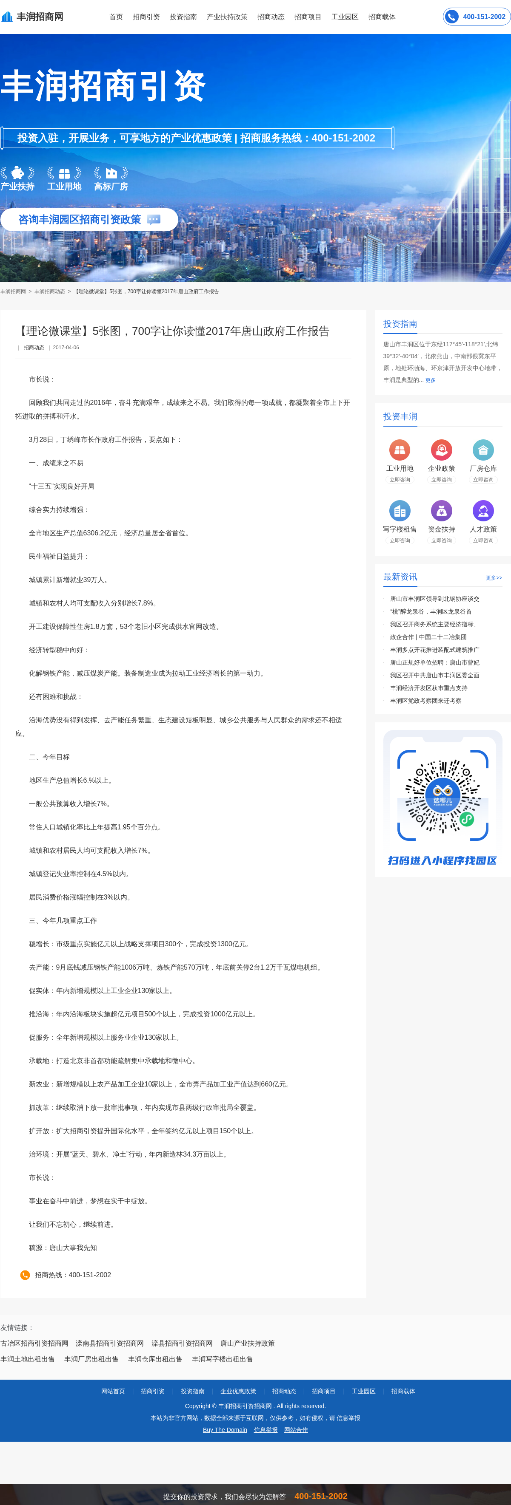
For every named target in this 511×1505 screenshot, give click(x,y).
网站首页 (113, 1391)
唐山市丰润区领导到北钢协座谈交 (435, 598)
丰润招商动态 (49, 291)
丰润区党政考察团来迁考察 (426, 700)
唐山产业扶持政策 (247, 1343)
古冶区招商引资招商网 (34, 1343)
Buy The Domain (225, 1429)
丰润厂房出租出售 (91, 1359)
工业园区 (345, 16)
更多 (430, 380)
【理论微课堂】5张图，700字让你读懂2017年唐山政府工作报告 (146, 291)
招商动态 (271, 16)
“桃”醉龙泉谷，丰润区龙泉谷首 (430, 611)
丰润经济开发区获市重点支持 (429, 688)
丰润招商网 (13, 291)
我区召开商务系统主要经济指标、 (435, 624)
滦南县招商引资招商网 (110, 1343)
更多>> (494, 578)
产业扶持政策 (227, 16)
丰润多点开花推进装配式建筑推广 (435, 649)
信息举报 (266, 1429)
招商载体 (403, 1391)
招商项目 (308, 16)
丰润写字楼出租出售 (222, 1359)
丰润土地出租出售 (27, 1359)
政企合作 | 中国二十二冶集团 (428, 637)
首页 (116, 16)
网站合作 (296, 1429)
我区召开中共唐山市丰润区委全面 (435, 675)
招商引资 (146, 16)
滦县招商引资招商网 (182, 1343)
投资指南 (183, 16)
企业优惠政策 (238, 1391)
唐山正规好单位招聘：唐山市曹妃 (435, 662)
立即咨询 (400, 480)
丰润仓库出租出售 (155, 1359)
